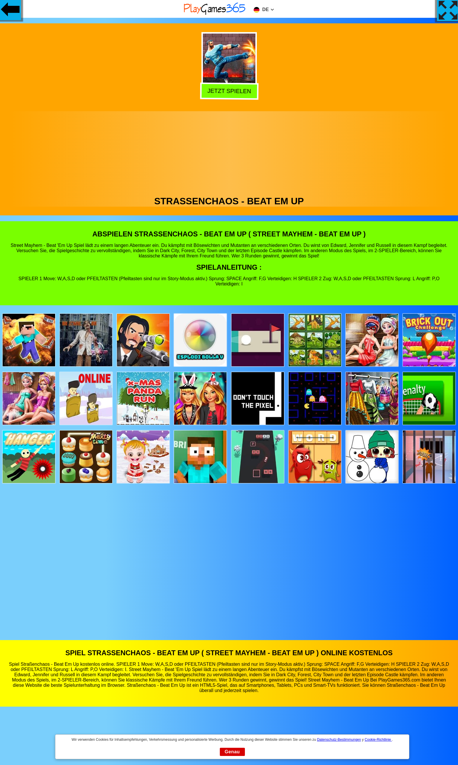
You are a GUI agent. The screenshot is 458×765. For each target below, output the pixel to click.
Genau (232, 751)
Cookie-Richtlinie (378, 740)
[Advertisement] (229, 152)
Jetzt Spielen (228, 91)
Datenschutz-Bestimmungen (339, 740)
